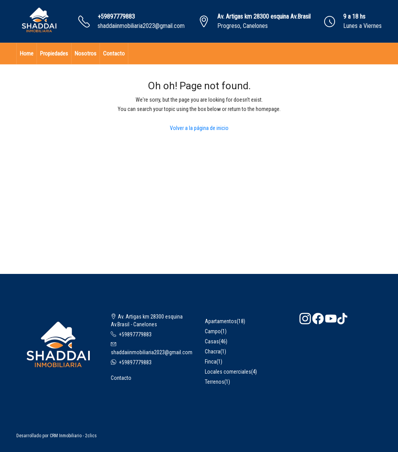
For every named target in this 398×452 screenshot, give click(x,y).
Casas (212, 341)
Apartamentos (221, 321)
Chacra (212, 351)
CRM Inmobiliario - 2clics (73, 435)
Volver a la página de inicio (199, 128)
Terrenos (214, 382)
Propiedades (54, 53)
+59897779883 (116, 16)
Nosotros (85, 53)
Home (26, 53)
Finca (210, 361)
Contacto (114, 53)
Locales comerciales (228, 372)
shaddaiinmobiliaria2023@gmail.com (141, 25)
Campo (213, 331)
